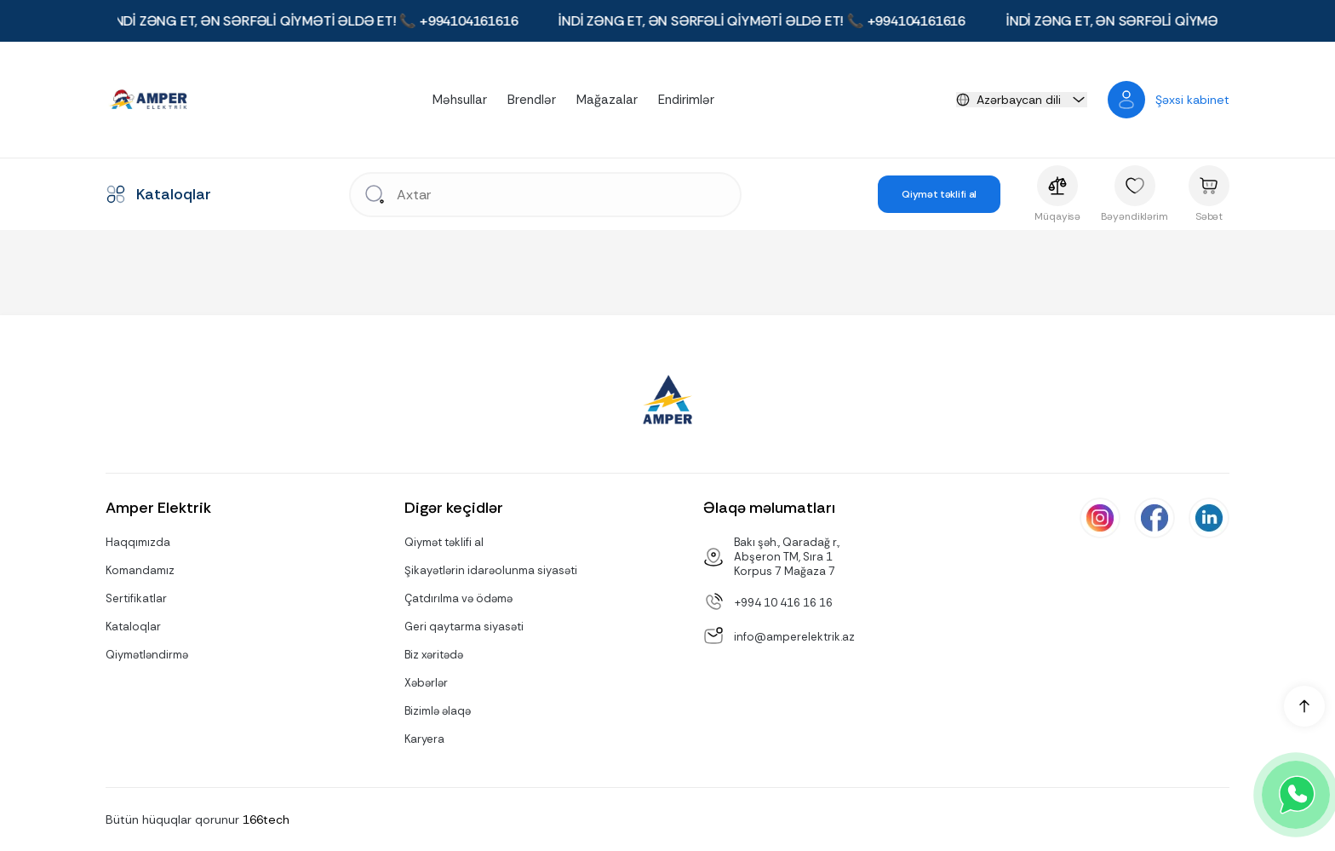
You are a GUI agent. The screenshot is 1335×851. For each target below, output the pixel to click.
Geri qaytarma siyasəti (464, 626)
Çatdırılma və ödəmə (458, 598)
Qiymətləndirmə (147, 654)
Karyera (424, 739)
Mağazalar (607, 99)
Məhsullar (460, 99)
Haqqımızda (138, 542)
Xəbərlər (426, 683)
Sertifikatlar (136, 598)
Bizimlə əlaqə (437, 711)
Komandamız (140, 570)
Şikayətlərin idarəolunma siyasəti (490, 570)
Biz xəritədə (433, 654)
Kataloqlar (133, 626)
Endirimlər (686, 99)
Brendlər (531, 99)
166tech (266, 819)
